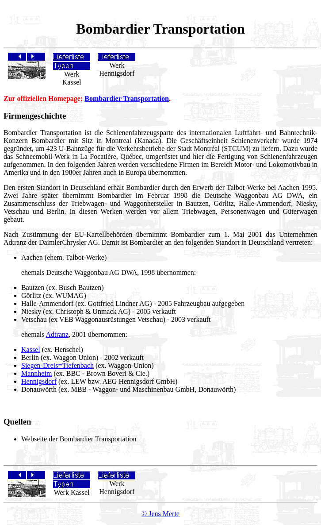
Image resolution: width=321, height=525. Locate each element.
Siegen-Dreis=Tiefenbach (57, 365)
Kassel (30, 349)
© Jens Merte (160, 513)
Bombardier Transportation (126, 98)
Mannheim (36, 373)
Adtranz (57, 334)
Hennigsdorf (39, 381)
